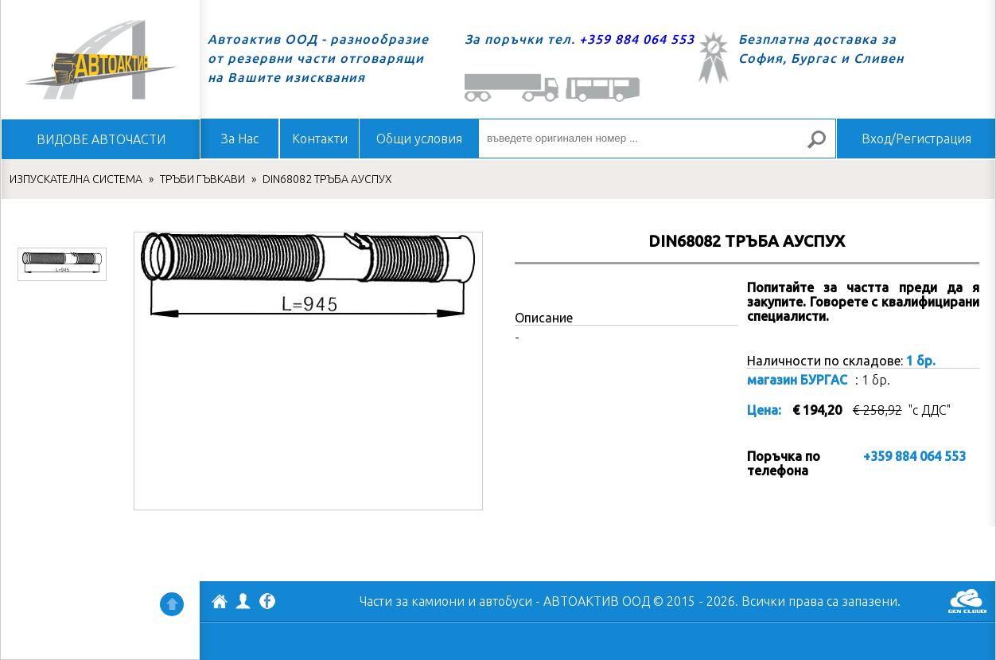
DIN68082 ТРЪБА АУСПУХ (327, 179)
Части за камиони (412, 601)
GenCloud (967, 601)
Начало (100, 59)
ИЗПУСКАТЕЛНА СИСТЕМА (76, 179)
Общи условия (419, 138)
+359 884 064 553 (636, 39)
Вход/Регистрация (916, 138)
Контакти (320, 138)
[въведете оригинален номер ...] (657, 138)
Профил (243, 601)
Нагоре (172, 604)
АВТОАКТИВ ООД (219, 603)
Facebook (267, 603)
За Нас (240, 138)
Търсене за (823, 146)
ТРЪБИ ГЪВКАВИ (202, 179)
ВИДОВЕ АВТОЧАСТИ (101, 139)
